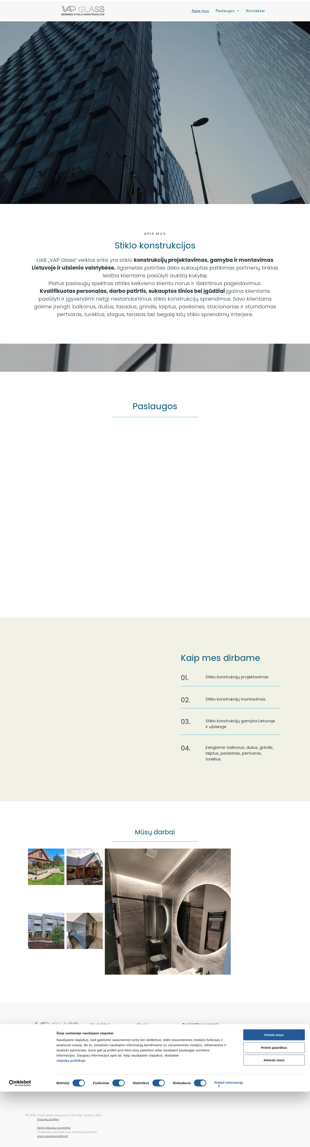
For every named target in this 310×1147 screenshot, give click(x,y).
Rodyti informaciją (228, 1138)
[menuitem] (200, 11)
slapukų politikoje (71, 1116)
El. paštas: (241, 1036)
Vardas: (189, 1036)
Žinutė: (188, 1055)
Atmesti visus (274, 1115)
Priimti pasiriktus (274, 1103)
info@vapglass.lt (104, 1049)
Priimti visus (274, 1090)
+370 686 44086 (104, 1037)
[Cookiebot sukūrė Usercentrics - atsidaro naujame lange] (28, 1138)
